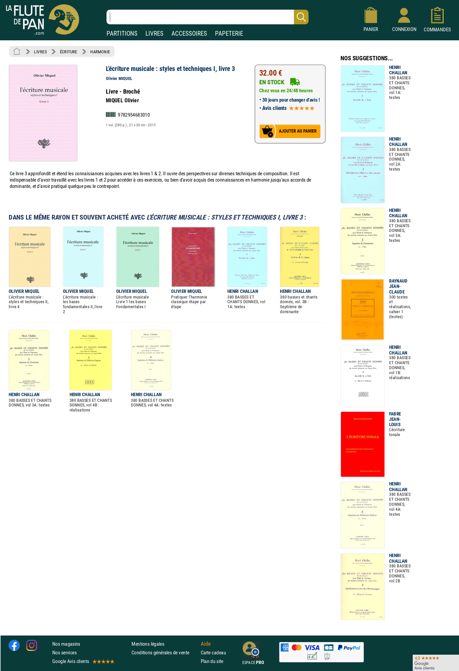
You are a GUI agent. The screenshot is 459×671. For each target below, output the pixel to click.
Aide (206, 643)
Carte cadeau (213, 652)
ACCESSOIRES (189, 33)
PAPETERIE (229, 33)
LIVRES (154, 33)
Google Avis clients (83, 661)
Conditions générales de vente (164, 652)
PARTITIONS (122, 33)
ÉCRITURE (68, 51)
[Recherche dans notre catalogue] (208, 17)
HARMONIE (100, 51)
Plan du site (212, 661)
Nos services (64, 652)
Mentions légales (147, 644)
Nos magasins (66, 644)
